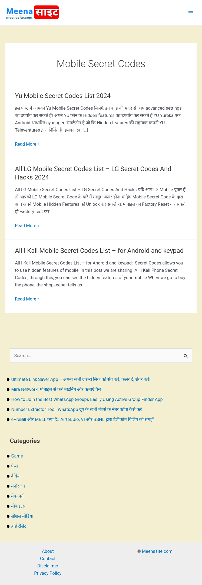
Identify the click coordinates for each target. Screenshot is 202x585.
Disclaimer (47, 565)
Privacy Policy (47, 573)
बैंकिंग (16, 476)
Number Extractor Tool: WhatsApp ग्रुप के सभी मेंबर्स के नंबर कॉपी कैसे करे (76, 409)
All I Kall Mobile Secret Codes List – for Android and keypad (99, 250)
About (48, 551)
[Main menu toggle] (190, 13)
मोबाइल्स (18, 506)
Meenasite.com (157, 551)
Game (17, 456)
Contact (47, 558)
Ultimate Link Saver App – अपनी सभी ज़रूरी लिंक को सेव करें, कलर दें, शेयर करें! (80, 379)
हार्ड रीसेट (18, 526)
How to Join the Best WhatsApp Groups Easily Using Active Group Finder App (87, 399)
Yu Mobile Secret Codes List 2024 (63, 96)
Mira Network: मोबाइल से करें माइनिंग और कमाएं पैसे (56, 389)
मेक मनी (18, 496)
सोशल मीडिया (22, 516)
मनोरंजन (18, 486)
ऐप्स (14, 466)
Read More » (27, 144)
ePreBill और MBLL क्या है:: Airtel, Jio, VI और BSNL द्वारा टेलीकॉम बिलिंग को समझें (82, 419)
